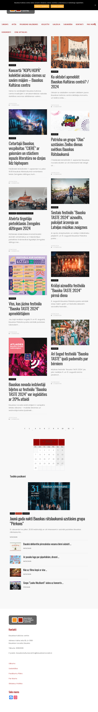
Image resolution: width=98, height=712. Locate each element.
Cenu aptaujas (20, 32)
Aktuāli (18, 513)
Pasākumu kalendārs (29, 24)
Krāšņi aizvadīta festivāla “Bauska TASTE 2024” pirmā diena (68, 290)
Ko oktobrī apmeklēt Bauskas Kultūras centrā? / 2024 (70, 82)
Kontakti (80, 24)
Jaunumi (12, 65)
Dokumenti (6, 32)
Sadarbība (67, 24)
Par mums (91, 24)
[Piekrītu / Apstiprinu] (95, 5)
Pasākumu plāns (15, 673)
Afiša (14, 24)
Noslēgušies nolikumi (25, 213)
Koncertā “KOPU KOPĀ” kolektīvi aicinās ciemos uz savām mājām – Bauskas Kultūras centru (27, 77)
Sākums (5, 24)
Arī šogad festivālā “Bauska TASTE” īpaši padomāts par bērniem (69, 358)
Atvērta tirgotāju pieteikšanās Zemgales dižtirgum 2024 (24, 223)
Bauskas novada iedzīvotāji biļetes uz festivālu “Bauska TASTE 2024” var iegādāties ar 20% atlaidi (28, 391)
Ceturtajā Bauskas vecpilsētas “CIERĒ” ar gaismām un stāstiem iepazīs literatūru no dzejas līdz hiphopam (27, 153)
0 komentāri (14, 105)
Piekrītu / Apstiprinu (41, 6)
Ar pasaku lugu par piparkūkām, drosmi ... (41, 557)
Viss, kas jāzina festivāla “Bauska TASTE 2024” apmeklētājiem (25, 308)
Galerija (56, 24)
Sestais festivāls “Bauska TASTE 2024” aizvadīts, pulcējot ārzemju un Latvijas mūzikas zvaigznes (69, 219)
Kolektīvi (45, 24)
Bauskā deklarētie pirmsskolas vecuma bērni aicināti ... (47, 544)
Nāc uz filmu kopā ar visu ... (35, 570)
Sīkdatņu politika (15, 683)
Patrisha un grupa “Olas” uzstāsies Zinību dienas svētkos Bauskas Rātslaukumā (68, 146)
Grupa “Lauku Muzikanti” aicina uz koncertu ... (43, 583)
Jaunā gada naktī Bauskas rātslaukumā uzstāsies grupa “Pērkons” (47, 520)
